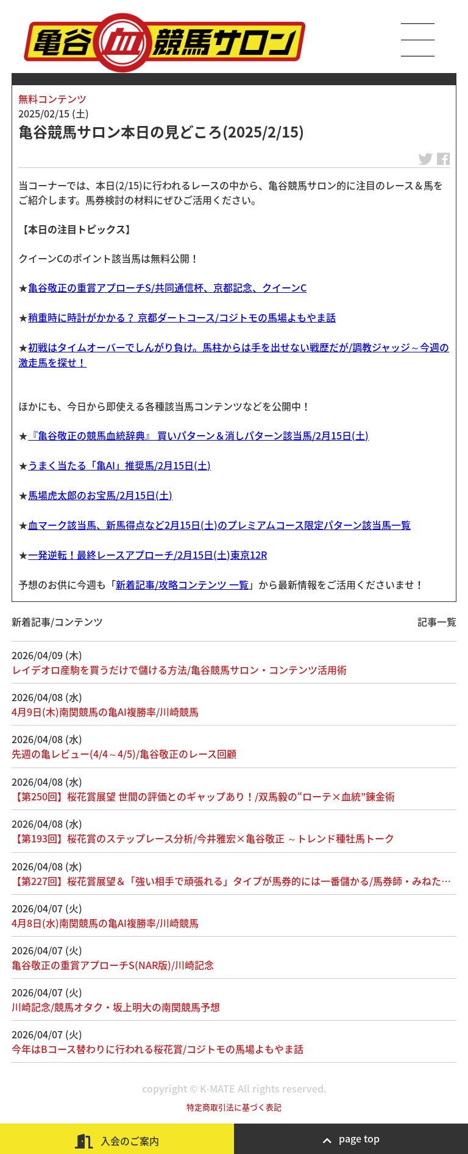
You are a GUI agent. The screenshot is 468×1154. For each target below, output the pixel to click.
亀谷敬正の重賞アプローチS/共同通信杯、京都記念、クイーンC (167, 287)
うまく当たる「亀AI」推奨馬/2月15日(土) (119, 465)
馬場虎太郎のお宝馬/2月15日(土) (100, 495)
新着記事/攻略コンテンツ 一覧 (182, 584)
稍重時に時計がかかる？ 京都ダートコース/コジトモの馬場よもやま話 (182, 317)
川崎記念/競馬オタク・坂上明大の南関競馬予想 (116, 1006)
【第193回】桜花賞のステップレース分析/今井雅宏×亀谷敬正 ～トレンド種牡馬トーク (203, 838)
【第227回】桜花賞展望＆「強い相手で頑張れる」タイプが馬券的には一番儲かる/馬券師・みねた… (231, 880)
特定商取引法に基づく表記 (234, 1107)
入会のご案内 (117, 1141)
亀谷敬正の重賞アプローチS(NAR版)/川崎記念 (113, 964)
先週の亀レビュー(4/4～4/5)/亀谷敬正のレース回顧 (124, 753)
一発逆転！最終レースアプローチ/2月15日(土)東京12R (147, 554)
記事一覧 (436, 621)
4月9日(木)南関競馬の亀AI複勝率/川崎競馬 (105, 711)
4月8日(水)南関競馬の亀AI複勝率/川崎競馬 (105, 922)
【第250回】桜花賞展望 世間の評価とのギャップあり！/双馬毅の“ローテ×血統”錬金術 (203, 796)
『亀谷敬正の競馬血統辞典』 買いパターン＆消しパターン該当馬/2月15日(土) (198, 435)
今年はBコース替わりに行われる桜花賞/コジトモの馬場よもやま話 (157, 1048)
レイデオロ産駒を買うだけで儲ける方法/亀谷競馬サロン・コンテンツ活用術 (179, 669)
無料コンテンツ (52, 98)
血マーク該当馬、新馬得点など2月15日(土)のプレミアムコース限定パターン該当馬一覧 (219, 524)
